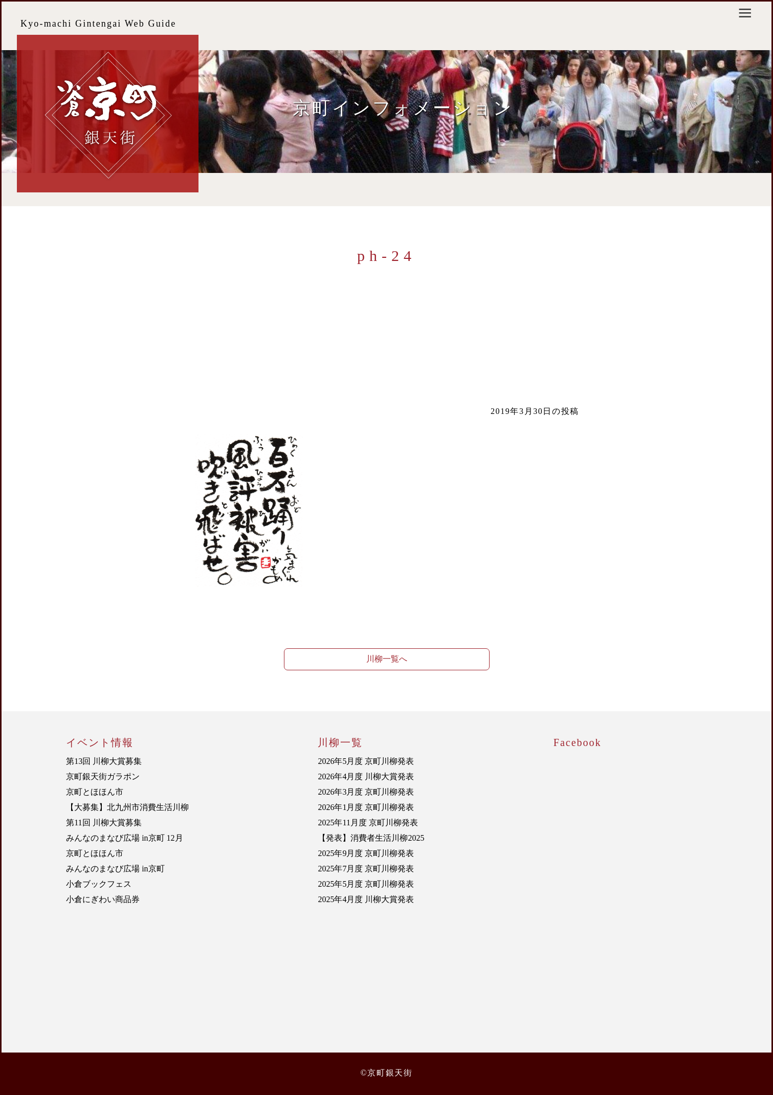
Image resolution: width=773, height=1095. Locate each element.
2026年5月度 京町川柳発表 (366, 761)
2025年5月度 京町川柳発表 (366, 884)
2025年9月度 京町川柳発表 (366, 853)
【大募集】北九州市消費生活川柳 (127, 807)
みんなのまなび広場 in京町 (115, 868)
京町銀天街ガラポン (103, 776)
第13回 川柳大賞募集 (104, 761)
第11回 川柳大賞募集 (103, 822)
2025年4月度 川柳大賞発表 (366, 899)
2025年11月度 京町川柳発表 (367, 822)
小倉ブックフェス (98, 884)
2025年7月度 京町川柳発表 (366, 868)
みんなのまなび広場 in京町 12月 (124, 838)
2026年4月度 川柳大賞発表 (366, 776)
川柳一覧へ (386, 658)
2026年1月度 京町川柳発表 (366, 807)
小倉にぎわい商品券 (103, 899)
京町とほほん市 (94, 791)
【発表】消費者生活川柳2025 (371, 838)
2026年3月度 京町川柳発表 (366, 791)
